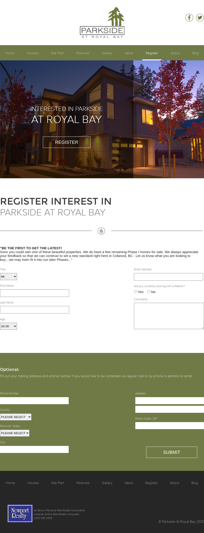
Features (82, 53)
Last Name (6, 302)
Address (140, 393)
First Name (7, 286)
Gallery (107, 53)
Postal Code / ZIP (146, 419)
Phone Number (9, 393)
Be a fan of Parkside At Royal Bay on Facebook (189, 18)
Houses (32, 53)
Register (152, 53)
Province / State (10, 426)
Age (2, 319)
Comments (141, 299)
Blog (195, 53)
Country (5, 410)
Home (9, 53)
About (175, 53)
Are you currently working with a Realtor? (159, 286)
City (2, 442)
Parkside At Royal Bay (102, 11)
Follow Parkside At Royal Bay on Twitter (200, 18)
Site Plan (57, 53)
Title (2, 269)
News (129, 53)
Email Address (143, 269)
